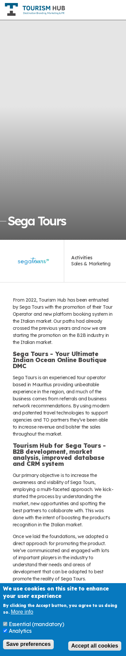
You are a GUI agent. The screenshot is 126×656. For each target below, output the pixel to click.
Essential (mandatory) (36, 624)
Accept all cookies (94, 646)
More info (22, 612)
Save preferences (28, 645)
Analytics (20, 631)
